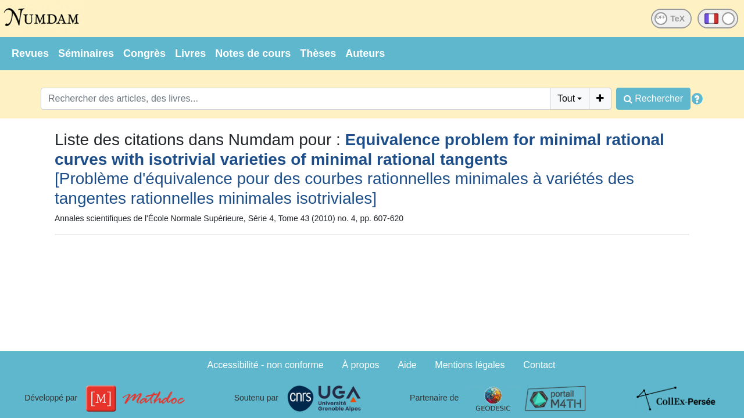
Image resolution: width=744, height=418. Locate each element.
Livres (190, 53)
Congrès (144, 53)
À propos (361, 365)
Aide (407, 365)
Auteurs (365, 53)
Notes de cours (253, 53)
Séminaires (86, 53)
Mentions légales (470, 365)
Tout (566, 98)
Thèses (318, 53)
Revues (30, 53)
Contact (539, 365)
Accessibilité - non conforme (266, 365)
